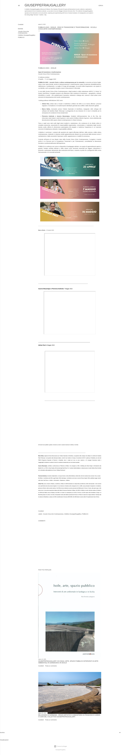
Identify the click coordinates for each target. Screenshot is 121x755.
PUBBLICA (21, 37)
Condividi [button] (20, 24)
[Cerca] (100, 5)
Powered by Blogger (60, 746)
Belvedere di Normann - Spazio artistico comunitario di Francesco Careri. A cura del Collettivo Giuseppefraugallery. (69, 716)
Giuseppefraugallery (45, 5)
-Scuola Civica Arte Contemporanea (23, 32)
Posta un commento (51, 666)
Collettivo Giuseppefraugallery (26, 35)
